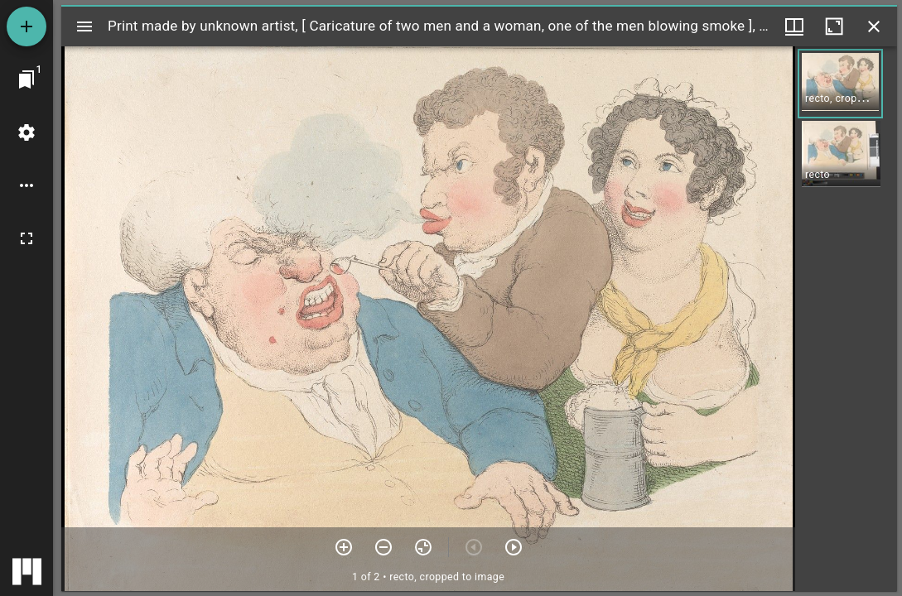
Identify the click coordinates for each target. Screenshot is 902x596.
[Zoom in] (344, 547)
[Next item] (513, 547)
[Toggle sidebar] (84, 26)
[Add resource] (26, 26)
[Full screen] (26, 238)
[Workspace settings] (26, 132)
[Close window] (874, 26)
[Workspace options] (26, 185)
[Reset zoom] (423, 547)
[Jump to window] (26, 79)
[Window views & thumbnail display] (794, 26)
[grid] (846, 318)
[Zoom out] (383, 547)
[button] (840, 83)
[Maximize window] (834, 26)
